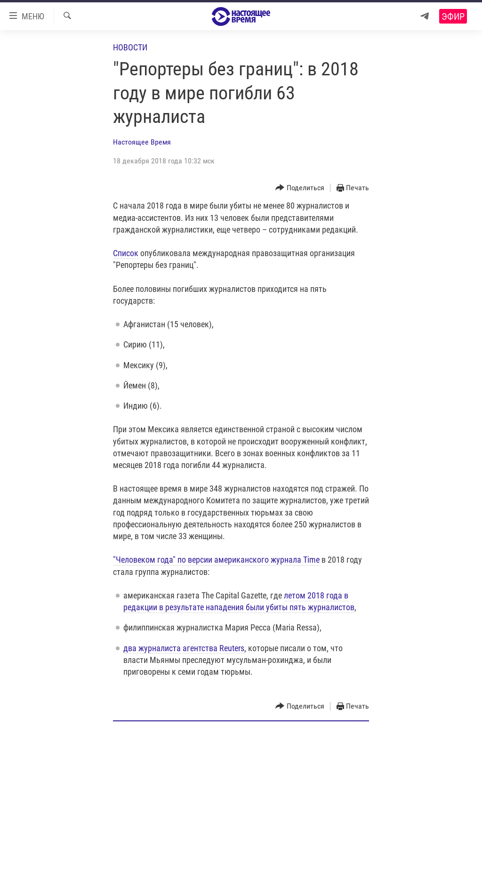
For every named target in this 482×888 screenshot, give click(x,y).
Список (126, 253)
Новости (130, 47)
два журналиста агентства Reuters (183, 648)
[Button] (299, 188)
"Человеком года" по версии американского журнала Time (216, 560)
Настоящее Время (142, 141)
